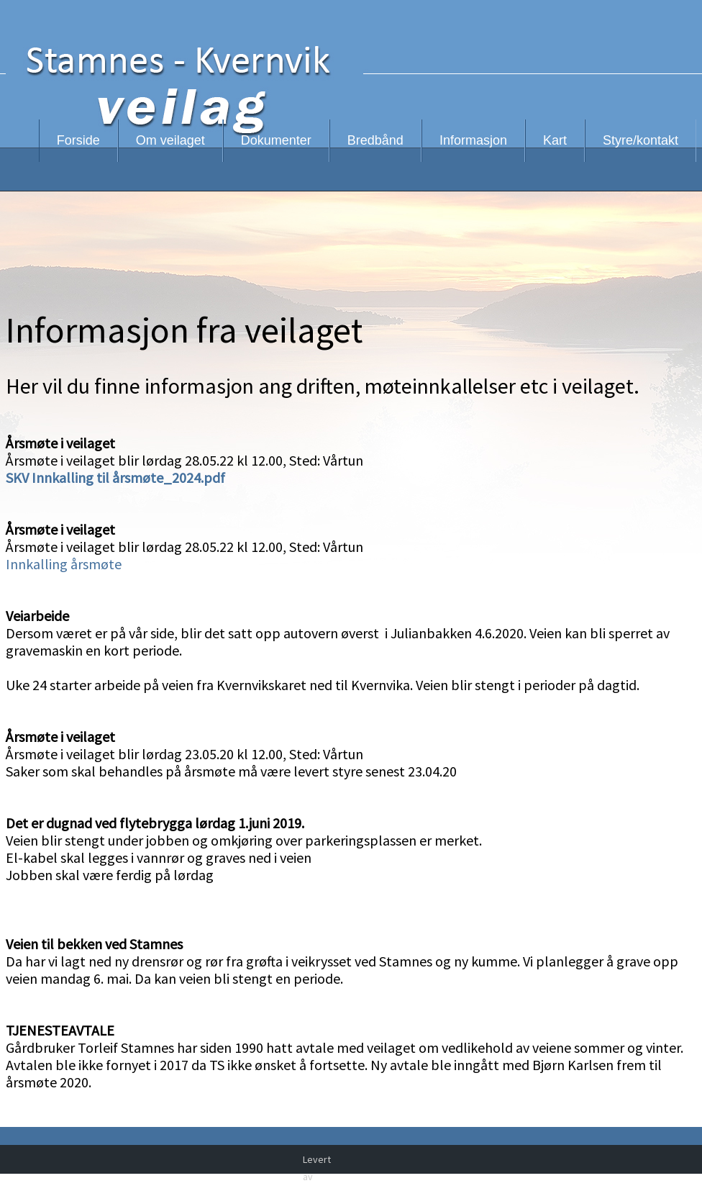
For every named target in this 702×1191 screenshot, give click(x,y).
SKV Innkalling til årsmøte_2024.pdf (115, 477)
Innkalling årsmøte (64, 564)
